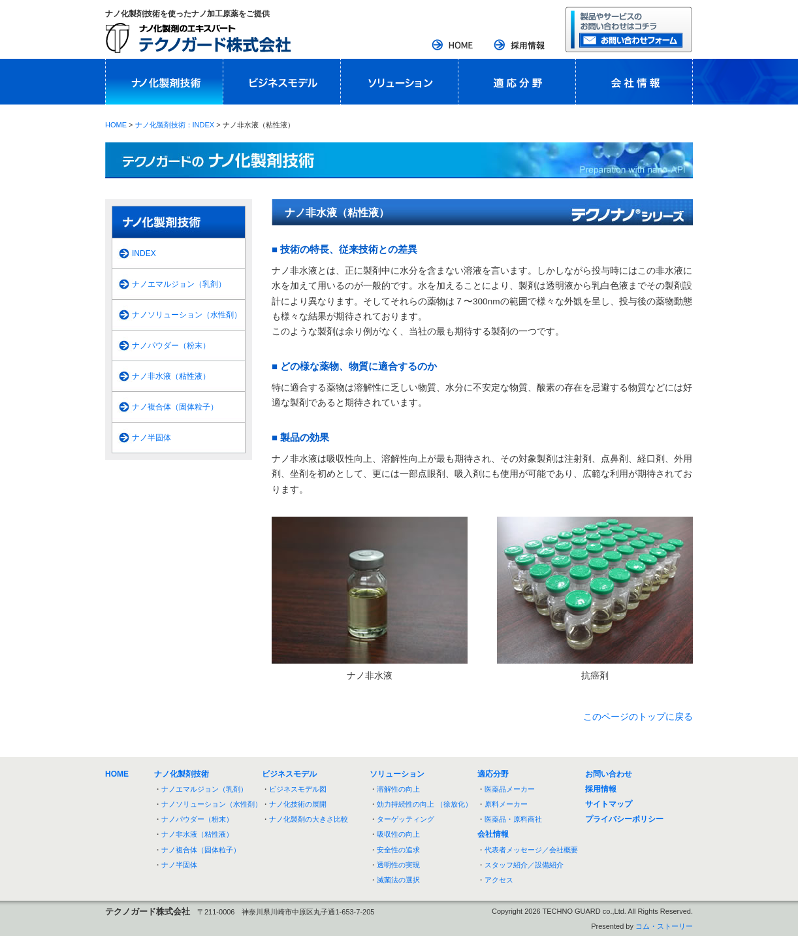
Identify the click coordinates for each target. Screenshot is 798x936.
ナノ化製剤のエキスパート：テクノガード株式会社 (198, 38)
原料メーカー (506, 804)
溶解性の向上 (398, 789)
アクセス (499, 880)
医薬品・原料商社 (513, 819)
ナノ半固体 (151, 437)
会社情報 (634, 82)
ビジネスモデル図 (298, 789)
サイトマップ (608, 804)
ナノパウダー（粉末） (171, 345)
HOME (453, 45)
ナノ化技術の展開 (298, 804)
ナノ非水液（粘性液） (171, 376)
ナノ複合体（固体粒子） (175, 407)
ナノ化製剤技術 (164, 82)
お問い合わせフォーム (629, 29)
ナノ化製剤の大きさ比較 (308, 819)
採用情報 (520, 45)
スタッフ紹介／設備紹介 (524, 865)
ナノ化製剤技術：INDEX (175, 125)
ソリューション (399, 82)
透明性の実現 (398, 865)
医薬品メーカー (510, 789)
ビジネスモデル (281, 82)
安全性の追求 (398, 850)
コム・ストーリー (664, 926)
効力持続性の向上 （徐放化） (424, 804)
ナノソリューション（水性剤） (187, 314)
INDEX (144, 253)
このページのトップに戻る (638, 717)
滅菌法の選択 (398, 880)
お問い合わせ (608, 774)
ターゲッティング (405, 819)
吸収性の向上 (398, 834)
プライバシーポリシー (624, 819)
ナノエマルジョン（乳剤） (179, 284)
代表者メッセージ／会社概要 (531, 850)
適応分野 (516, 82)
